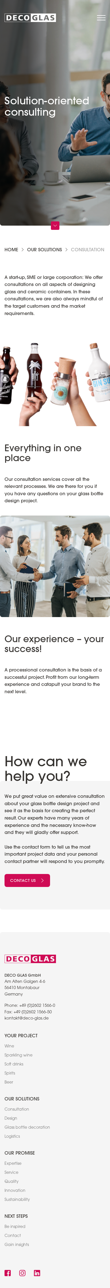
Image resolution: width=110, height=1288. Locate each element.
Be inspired (15, 1227)
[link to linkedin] (37, 1274)
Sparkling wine (19, 1056)
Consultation (17, 1110)
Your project (21, 1035)
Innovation (15, 1191)
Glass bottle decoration (27, 1128)
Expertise (13, 1164)
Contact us (27, 880)
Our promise (20, 1153)
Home (11, 249)
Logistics (12, 1137)
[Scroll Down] (55, 225)
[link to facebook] (8, 1274)
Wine (9, 1047)
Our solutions (44, 249)
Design (11, 1119)
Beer (9, 1083)
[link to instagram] (22, 1274)
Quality (12, 1182)
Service (11, 1173)
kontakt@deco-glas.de (27, 1019)
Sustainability (17, 1200)
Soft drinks (14, 1065)
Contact (13, 1236)
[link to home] (30, 18)
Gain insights (17, 1245)
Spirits (10, 1074)
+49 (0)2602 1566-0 (37, 1006)
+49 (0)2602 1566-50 (33, 1012)
